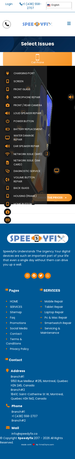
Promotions (18, 323)
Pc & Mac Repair (56, 318)
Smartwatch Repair (58, 323)
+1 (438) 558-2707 (30, 6)
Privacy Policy (19, 349)
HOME (14, 301)
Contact (16, 334)
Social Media (18, 328)
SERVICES (16, 307)
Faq (12, 318)
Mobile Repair (54, 301)
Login (9, 4)
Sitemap (16, 312)
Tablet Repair (54, 307)
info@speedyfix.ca (24, 434)
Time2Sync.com (46, 444)
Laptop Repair (54, 312)
